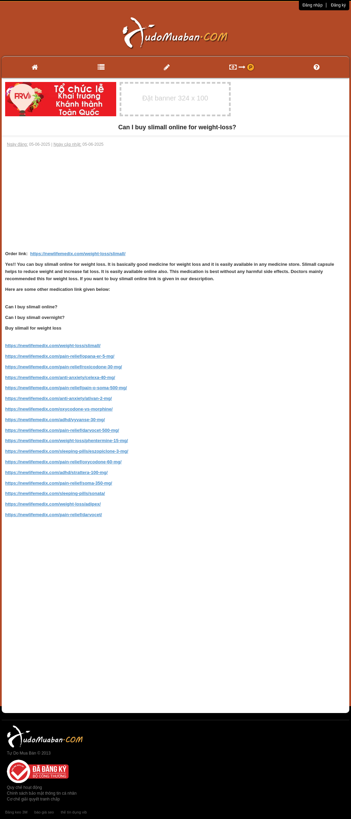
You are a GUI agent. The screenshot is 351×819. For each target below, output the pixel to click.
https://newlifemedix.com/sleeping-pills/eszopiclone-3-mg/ (66, 451)
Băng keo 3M (16, 812)
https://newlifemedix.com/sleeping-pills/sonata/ (55, 493)
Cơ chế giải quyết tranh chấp (33, 799)
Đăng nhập (312, 5)
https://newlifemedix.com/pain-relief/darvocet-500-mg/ (62, 430)
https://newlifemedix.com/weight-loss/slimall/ (77, 253)
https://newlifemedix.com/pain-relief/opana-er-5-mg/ (59, 356)
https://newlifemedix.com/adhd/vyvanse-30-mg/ (55, 419)
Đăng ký (338, 5)
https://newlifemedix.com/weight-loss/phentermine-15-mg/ (66, 440)
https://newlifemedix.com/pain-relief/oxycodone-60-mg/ (63, 461)
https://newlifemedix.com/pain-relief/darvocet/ (53, 514)
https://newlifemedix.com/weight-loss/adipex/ (53, 504)
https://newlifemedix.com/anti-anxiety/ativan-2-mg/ (58, 398)
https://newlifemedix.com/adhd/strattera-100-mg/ (56, 472)
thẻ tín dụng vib (74, 812)
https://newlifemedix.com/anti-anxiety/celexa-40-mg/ (60, 377)
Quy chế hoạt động (24, 787)
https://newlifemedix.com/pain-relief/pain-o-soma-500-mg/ (66, 387)
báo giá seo (44, 812)
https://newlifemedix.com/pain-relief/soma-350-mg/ (58, 483)
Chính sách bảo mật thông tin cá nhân (41, 793)
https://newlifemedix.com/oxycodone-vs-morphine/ (59, 409)
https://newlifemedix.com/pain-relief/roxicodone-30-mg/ (63, 366)
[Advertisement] (175, 199)
